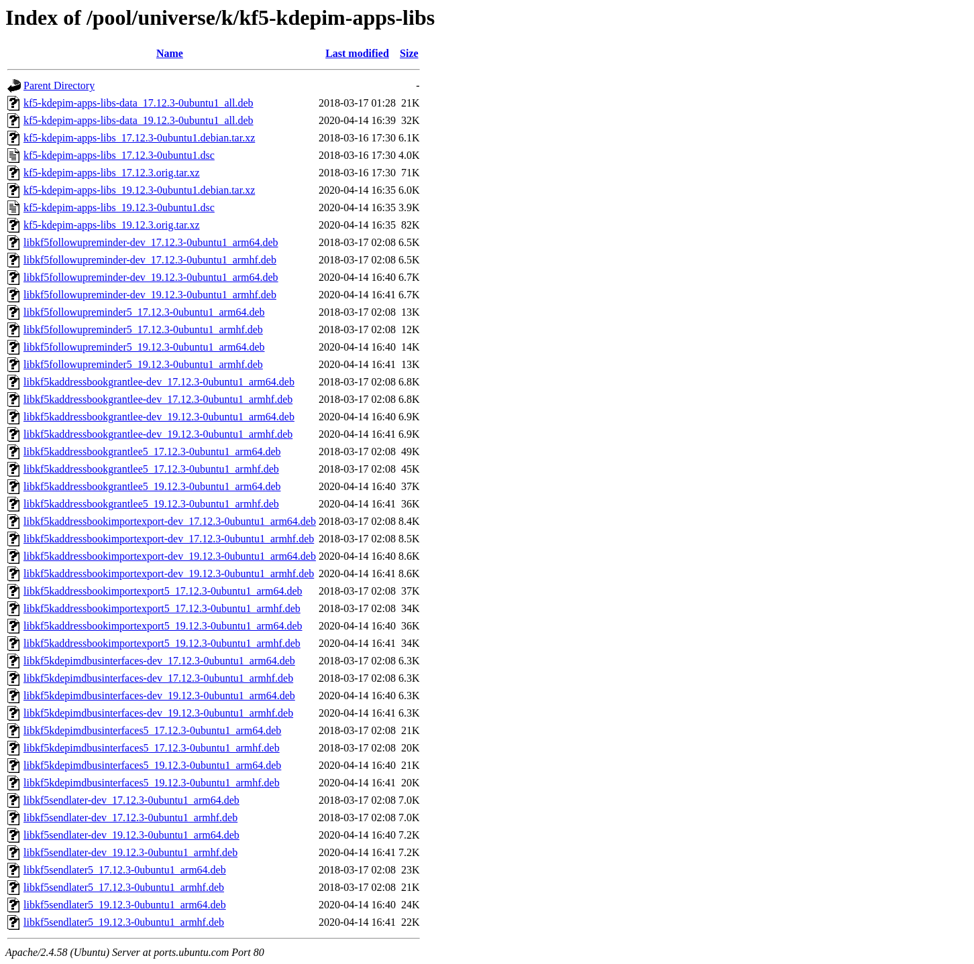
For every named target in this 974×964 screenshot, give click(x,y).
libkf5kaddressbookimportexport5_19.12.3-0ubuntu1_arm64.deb (163, 625)
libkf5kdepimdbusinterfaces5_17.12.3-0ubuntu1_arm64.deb (152, 730)
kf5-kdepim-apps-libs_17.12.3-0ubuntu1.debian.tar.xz (139, 137)
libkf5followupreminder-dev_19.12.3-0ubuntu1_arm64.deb (150, 277)
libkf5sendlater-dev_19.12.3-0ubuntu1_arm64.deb (131, 835)
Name (169, 53)
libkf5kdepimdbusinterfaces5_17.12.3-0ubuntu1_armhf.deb (151, 748)
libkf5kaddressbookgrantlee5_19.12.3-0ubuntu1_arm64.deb (151, 486)
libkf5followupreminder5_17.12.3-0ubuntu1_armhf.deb (143, 329)
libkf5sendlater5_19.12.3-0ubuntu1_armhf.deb (123, 922)
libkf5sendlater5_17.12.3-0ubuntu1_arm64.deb (124, 870)
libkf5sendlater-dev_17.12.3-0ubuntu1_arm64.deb (131, 800)
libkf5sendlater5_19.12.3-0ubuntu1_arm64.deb (124, 904)
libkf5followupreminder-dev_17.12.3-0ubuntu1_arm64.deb (150, 242)
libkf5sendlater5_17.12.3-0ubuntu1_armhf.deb (123, 887)
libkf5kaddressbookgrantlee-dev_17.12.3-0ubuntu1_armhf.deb (157, 399)
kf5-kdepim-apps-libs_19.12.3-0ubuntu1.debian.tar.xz (139, 190)
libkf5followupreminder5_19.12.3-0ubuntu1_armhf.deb (143, 364)
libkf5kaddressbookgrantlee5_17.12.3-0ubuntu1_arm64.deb (151, 451)
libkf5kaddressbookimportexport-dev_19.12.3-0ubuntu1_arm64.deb (169, 556)
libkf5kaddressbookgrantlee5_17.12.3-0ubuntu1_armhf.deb (151, 469)
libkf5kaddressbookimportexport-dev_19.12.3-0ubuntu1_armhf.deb (168, 573)
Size (409, 53)
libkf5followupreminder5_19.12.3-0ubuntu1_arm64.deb (144, 347)
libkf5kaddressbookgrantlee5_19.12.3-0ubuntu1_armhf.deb (151, 503)
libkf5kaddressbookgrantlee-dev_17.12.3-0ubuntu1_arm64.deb (158, 381)
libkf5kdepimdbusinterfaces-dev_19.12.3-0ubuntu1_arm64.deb (159, 695)
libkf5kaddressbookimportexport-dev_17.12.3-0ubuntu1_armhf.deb (168, 538)
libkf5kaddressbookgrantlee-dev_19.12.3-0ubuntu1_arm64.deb (158, 416)
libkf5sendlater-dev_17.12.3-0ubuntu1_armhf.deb (130, 817)
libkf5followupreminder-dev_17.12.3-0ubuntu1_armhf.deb (149, 259)
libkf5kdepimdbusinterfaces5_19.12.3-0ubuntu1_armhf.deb (151, 782)
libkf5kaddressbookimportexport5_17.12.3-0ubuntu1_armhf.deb (162, 608)
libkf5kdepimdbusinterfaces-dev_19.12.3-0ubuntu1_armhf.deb (158, 713)
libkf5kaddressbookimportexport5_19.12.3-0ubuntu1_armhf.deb (162, 643)
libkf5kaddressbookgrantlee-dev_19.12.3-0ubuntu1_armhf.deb (157, 434)
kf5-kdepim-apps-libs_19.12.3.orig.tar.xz (111, 225)
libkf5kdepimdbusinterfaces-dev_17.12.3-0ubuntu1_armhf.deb (158, 678)
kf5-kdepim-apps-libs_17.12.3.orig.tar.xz (111, 172)
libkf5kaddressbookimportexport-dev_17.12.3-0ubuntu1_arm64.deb (169, 521)
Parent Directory (59, 85)
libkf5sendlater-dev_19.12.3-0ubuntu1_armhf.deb (130, 852)
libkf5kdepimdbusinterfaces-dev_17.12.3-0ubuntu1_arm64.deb (159, 660)
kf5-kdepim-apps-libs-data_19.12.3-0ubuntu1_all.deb (138, 120)
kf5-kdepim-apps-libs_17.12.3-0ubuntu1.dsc (119, 155)
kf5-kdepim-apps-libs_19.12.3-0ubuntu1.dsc (119, 207)
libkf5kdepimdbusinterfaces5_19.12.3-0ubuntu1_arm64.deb (152, 765)
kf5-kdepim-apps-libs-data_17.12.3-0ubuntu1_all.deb (138, 103)
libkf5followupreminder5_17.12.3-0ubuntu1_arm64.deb (144, 312)
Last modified (357, 53)
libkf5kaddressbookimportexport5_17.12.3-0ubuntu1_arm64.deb (163, 591)
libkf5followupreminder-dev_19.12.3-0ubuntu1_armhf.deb (149, 294)
